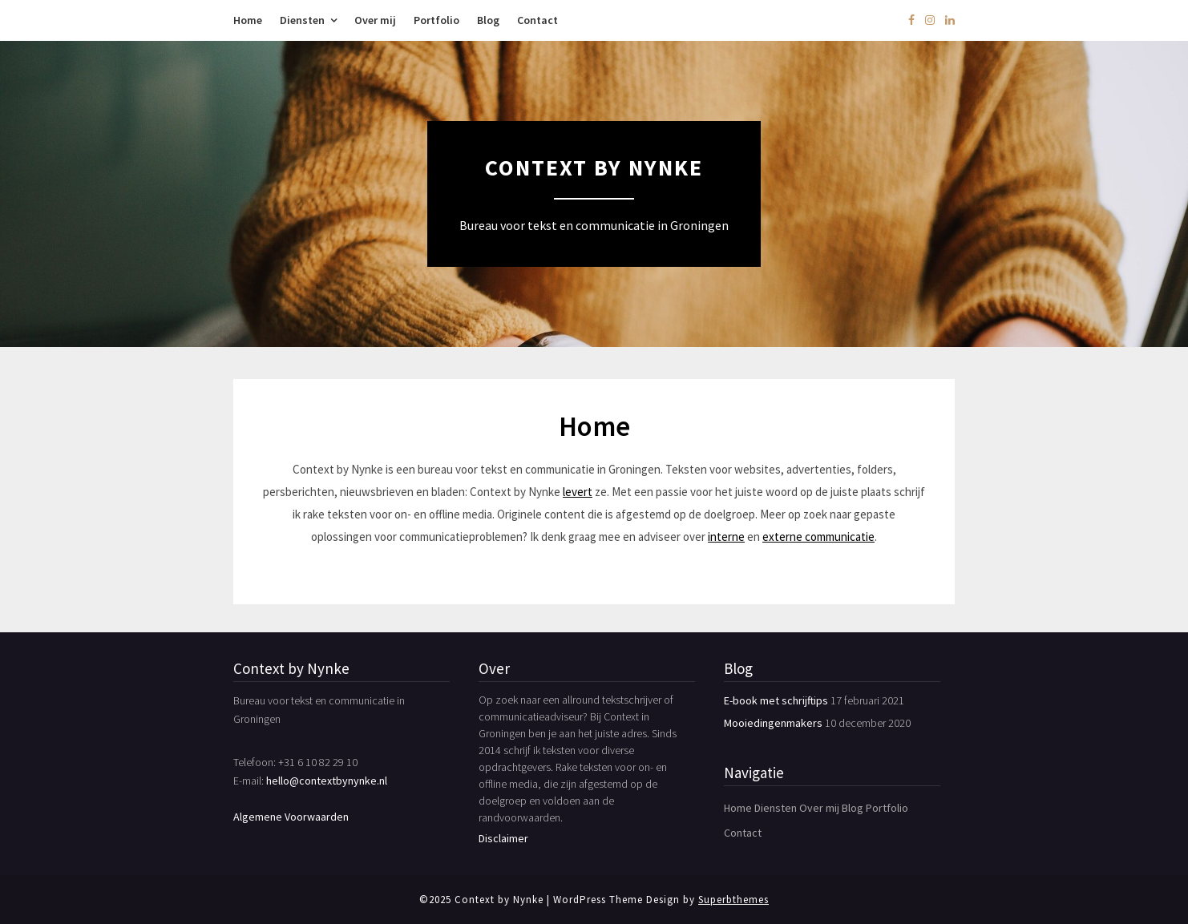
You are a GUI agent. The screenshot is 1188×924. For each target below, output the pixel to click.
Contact (537, 20)
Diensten (302, 20)
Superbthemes (733, 899)
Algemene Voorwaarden (291, 816)
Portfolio (436, 20)
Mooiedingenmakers (773, 723)
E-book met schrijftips (776, 700)
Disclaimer (503, 838)
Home (247, 20)
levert (577, 491)
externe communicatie (818, 536)
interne (726, 536)
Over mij (375, 20)
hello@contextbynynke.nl (326, 780)
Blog (488, 20)
